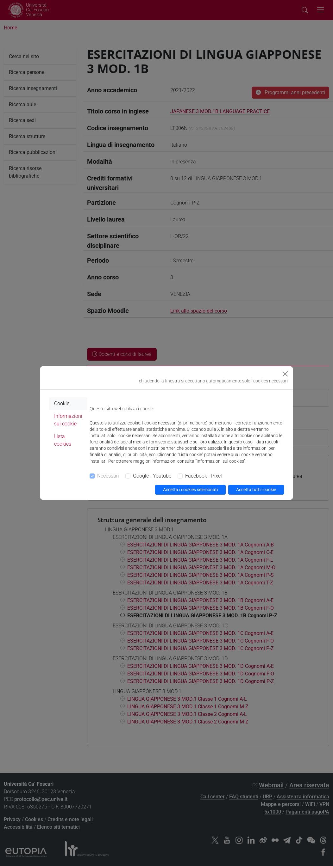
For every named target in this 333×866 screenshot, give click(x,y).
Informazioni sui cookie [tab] (68, 420)
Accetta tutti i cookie (256, 489)
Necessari (108, 476)
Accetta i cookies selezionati (190, 489)
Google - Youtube (152, 476)
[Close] (285, 374)
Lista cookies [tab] (62, 440)
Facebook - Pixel (203, 476)
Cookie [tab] (61, 403)
